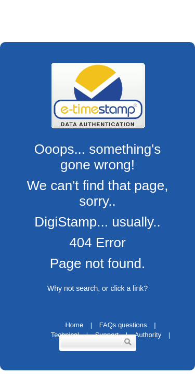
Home (74, 325)
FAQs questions (123, 325)
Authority (148, 335)
